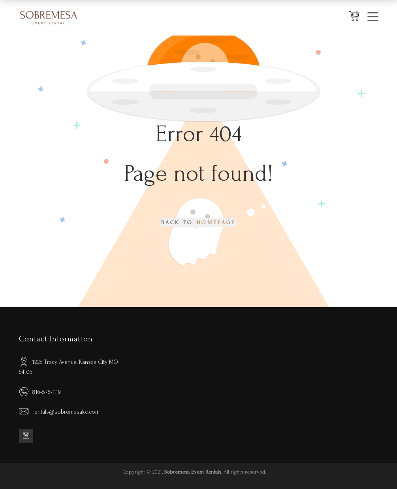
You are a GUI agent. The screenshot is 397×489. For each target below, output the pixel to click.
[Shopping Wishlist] (354, 18)
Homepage (216, 222)
